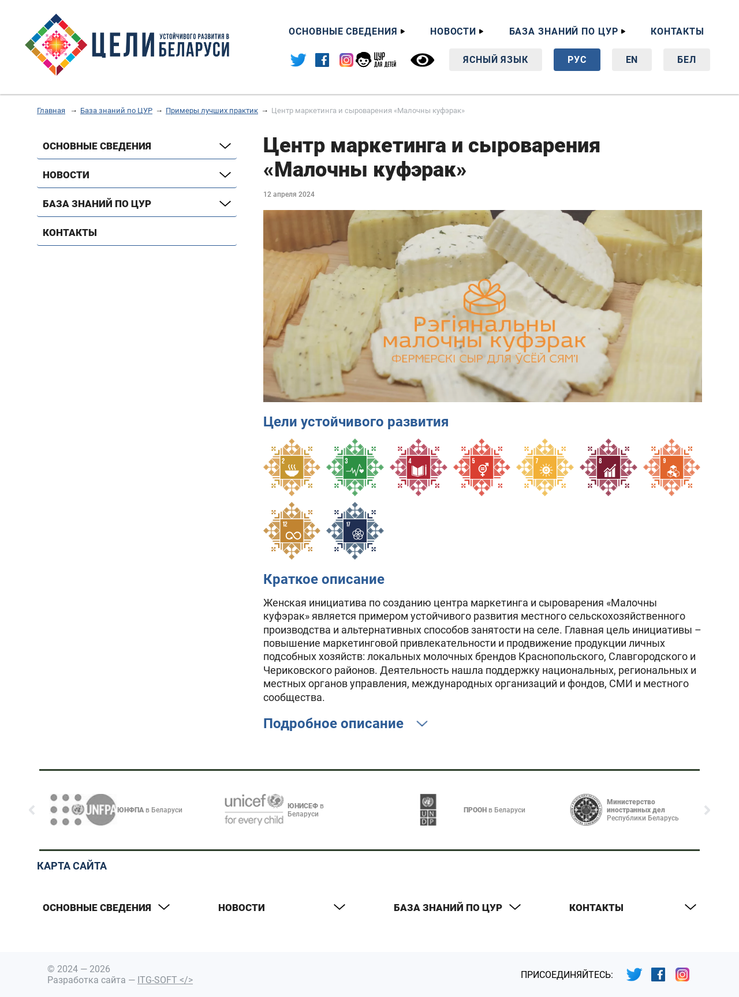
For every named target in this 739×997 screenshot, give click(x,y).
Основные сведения (343, 31)
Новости (453, 31)
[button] (32, 810)
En (632, 59)
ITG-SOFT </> (165, 979)
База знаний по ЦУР (563, 31)
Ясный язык (495, 59)
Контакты (677, 31)
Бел (686, 59)
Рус (577, 59)
